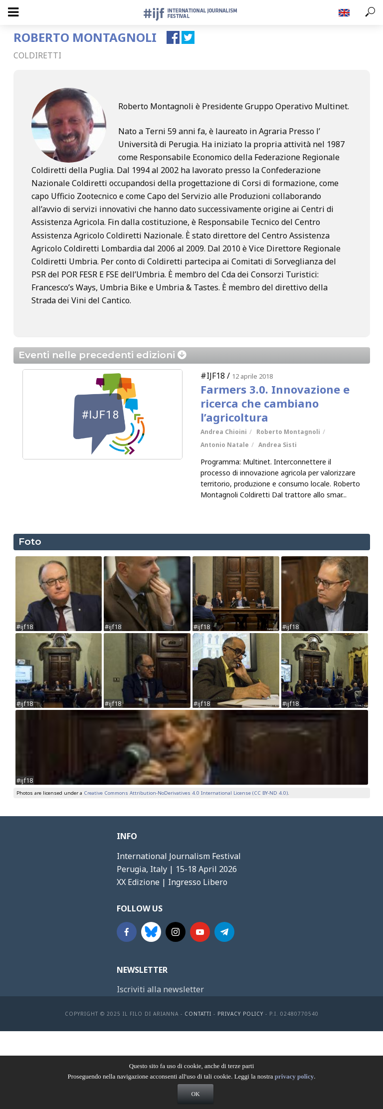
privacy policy (294, 1083)
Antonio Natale (224, 445)
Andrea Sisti (277, 445)
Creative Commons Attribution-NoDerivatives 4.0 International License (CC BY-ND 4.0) (186, 793)
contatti (198, 1013)
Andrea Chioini (223, 432)
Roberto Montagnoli (288, 432)
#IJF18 (212, 375)
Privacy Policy (240, 1013)
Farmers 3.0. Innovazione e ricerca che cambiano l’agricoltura (275, 403)
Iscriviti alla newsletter (160, 989)
